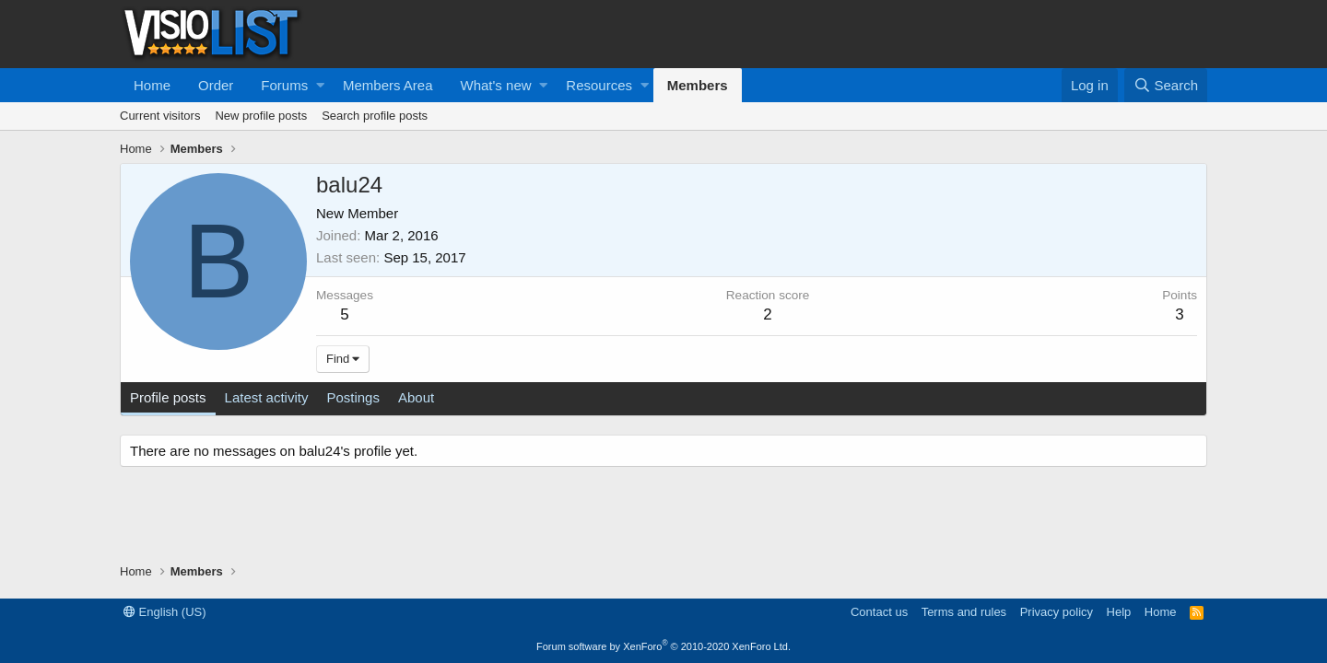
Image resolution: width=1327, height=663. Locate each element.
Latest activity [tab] (267, 397)
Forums (284, 85)
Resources (599, 85)
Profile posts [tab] (168, 397)
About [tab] (416, 397)
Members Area (388, 85)
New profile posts (261, 115)
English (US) (164, 612)
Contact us (879, 612)
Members (697, 85)
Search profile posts (375, 115)
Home (152, 85)
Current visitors (160, 115)
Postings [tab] (353, 397)
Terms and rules (964, 612)
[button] (320, 85)
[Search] (1165, 85)
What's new (496, 85)
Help (1119, 612)
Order (215, 85)
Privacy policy (1056, 612)
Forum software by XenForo (663, 646)
